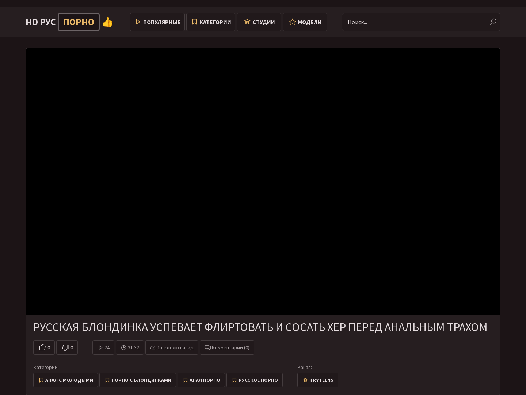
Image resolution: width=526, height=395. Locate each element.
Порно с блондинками (141, 380)
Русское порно (258, 380)
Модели (310, 22)
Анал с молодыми (69, 380)
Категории (215, 22)
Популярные (162, 22)
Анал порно (205, 380)
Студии (263, 22)
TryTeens (321, 380)
